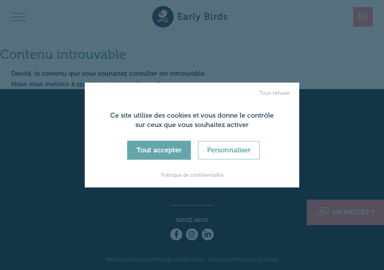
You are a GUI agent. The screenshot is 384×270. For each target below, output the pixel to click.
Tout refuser (275, 93)
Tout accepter (159, 150)
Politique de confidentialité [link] (192, 175)
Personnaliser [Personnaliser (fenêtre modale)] (228, 150)
